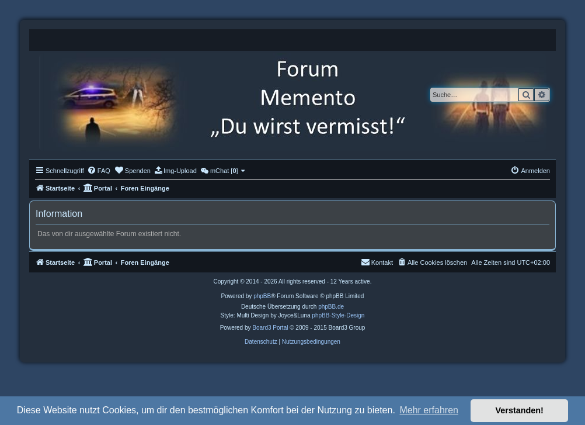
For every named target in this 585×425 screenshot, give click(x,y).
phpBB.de (331, 306)
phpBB (262, 296)
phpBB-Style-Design (338, 315)
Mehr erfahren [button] (428, 410)
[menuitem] (98, 171)
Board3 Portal (270, 327)
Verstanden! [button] (520, 410)
